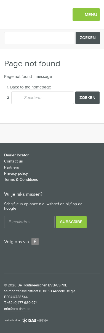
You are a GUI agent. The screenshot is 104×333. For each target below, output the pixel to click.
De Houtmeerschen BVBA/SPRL (33, 15)
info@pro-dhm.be (17, 309)
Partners (11, 167)
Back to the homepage (30, 87)
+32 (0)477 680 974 (22, 303)
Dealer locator (16, 155)
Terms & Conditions (21, 179)
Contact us (13, 161)
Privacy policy (16, 173)
